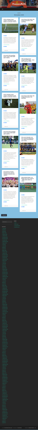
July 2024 (4, 262)
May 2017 (4, 387)
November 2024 (5, 256)
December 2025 (5, 237)
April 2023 (4, 284)
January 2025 (5, 253)
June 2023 (4, 281)
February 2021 (5, 322)
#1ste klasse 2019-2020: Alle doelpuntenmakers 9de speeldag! (27, 97)
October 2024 (5, 257)
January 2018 (5, 376)
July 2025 (4, 244)
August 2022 (5, 295)
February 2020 (5, 339)
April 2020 (4, 336)
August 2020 (5, 330)
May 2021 (4, 317)
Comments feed (17, 225)
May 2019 (4, 352)
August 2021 (5, 313)
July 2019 (4, 349)
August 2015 (5, 418)
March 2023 (4, 285)
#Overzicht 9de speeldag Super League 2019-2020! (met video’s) (9, 56)
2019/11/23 (6, 126)
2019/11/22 (24, 132)
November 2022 (5, 291)
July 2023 (4, 279)
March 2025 (4, 250)
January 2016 (5, 411)
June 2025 (4, 246)
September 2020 (5, 329)
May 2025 (4, 247)
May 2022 (4, 300)
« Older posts (4, 215)
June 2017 (4, 386)
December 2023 (5, 272)
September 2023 (5, 276)
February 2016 (5, 409)
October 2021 (5, 310)
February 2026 (5, 234)
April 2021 (4, 319)
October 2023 (5, 275)
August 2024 (5, 260)
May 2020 (4, 335)
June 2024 (4, 263)
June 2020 (4, 333)
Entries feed (16, 224)
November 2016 (5, 396)
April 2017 (4, 389)
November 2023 (5, 273)
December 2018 (5, 360)
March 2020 (4, 338)
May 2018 (4, 370)
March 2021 (4, 320)
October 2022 (5, 292)
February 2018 (5, 374)
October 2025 (5, 240)
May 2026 (4, 230)
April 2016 (4, 406)
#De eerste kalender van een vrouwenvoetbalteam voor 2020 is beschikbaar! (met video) (27, 139)
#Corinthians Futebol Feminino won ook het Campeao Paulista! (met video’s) (9, 173)
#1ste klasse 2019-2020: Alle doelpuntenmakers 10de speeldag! (27, 20)
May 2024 (4, 265)
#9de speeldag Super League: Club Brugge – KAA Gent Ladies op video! (27, 60)
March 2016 (4, 408)
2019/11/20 (24, 172)
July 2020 (4, 332)
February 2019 (5, 357)
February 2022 (5, 304)
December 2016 (5, 395)
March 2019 (4, 355)
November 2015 (5, 414)
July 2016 (4, 402)
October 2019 (5, 345)
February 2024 (5, 269)
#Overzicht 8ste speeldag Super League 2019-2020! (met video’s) (9, 133)
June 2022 (4, 298)
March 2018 (4, 373)
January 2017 (5, 393)
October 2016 (5, 398)
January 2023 (5, 288)
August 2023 (5, 278)
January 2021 (5, 323)
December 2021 (5, 307)
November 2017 (5, 379)
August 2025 (5, 243)
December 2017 (5, 377)
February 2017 (5, 392)
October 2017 (5, 380)
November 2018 (5, 361)
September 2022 (5, 294)
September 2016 (5, 399)
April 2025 (4, 249)
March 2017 (4, 390)
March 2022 (4, 303)
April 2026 (4, 231)
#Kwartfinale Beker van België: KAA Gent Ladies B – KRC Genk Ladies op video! (27, 179)
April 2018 (4, 371)
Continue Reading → (6, 44)
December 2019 (5, 342)
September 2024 (5, 259)
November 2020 (5, 326)
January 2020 (5, 341)
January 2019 (5, 358)
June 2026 (4, 228)
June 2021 (4, 316)
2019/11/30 (6, 50)
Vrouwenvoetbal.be (19, 3)
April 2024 (4, 266)
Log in (15, 222)
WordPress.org (16, 227)
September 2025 (5, 241)
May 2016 (4, 405)
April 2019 (4, 354)
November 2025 (5, 238)
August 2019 (5, 348)
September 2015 (5, 417)
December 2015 (5, 412)
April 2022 (4, 301)
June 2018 (4, 368)
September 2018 (5, 364)
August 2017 (5, 383)
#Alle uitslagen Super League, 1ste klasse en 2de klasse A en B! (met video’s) (9, 20)
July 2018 (4, 367)
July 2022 (4, 297)
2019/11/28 (6, 89)
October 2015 (5, 415)
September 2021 (5, 311)
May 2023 (4, 282)
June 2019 (4, 351)
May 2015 (4, 421)
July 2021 (4, 314)
